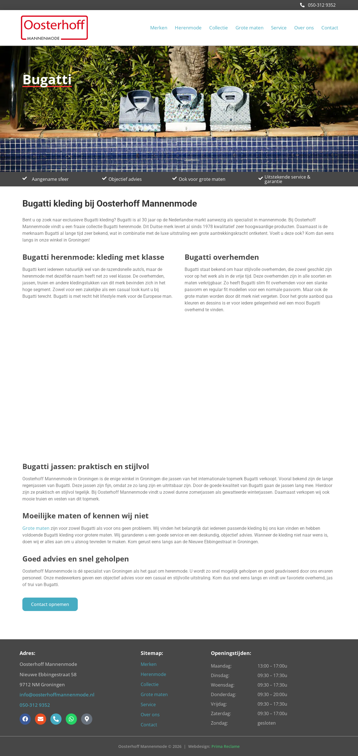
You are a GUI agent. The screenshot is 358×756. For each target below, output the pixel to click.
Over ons (304, 28)
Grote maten (249, 28)
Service (279, 28)
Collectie (218, 28)
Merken (158, 28)
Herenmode (188, 28)
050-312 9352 (318, 5)
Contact (329, 28)
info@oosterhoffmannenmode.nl (57, 694)
